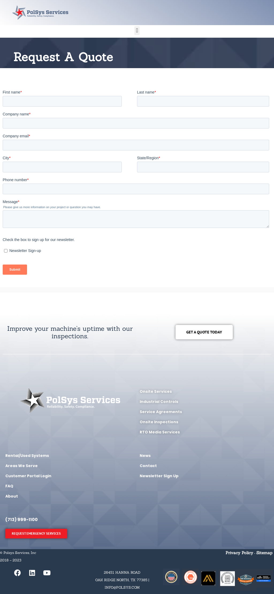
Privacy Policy (239, 552)
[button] (136, 30)
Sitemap (264, 552)
